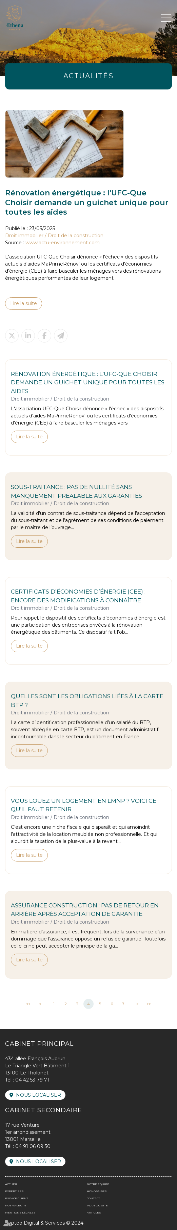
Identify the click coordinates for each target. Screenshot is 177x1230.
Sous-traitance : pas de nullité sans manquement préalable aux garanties (76, 491)
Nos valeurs (15, 1205)
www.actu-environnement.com (62, 243)
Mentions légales (20, 1212)
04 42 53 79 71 (32, 1080)
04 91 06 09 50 (33, 1146)
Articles (94, 1212)
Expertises (14, 1191)
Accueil (11, 1184)
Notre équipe (98, 1184)
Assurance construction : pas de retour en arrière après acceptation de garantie (85, 909)
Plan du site (97, 1205)
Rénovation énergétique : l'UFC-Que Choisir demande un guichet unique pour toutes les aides (87, 382)
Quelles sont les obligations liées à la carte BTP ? (87, 700)
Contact (93, 1198)
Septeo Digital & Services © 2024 (44, 1223)
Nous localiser (38, 1095)
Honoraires (97, 1191)
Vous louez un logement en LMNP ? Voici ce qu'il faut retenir (83, 805)
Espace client (16, 1198)
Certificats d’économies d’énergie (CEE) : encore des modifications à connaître (78, 595)
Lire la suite (23, 303)
